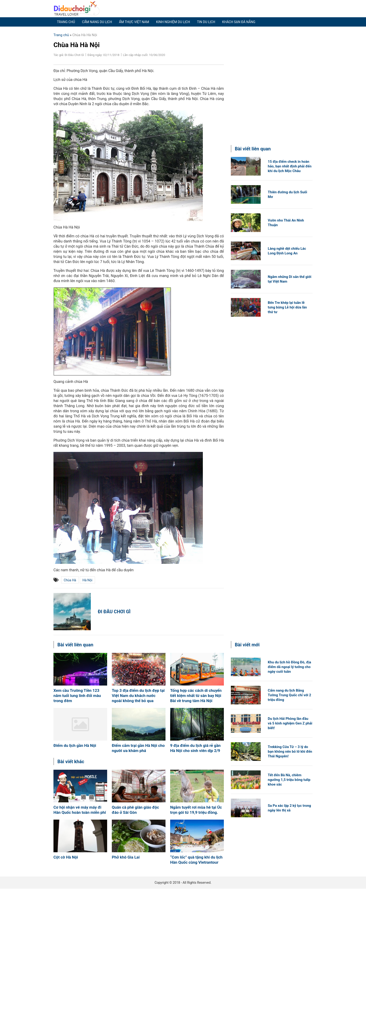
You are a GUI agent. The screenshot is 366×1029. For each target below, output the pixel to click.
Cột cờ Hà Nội (65, 857)
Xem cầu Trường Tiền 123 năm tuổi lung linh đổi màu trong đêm (77, 695)
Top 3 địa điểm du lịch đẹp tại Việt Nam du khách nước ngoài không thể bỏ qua (138, 695)
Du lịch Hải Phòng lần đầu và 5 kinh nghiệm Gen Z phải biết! (290, 723)
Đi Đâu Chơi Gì (114, 611)
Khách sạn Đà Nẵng (238, 22)
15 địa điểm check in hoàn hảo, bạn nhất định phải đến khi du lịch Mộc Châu (289, 166)
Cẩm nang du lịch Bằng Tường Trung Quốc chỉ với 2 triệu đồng (289, 695)
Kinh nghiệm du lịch (173, 22)
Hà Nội (87, 580)
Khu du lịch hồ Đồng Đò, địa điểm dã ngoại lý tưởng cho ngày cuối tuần (289, 667)
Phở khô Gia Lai (126, 857)
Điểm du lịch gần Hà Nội (74, 745)
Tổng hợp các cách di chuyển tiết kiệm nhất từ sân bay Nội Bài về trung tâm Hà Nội (196, 695)
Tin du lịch (206, 22)
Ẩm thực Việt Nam (134, 22)
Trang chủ (66, 22)
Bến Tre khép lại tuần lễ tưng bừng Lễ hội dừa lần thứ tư (287, 307)
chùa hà (70, 580)
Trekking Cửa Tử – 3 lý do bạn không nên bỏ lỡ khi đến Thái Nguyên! (290, 751)
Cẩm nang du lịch (97, 22)
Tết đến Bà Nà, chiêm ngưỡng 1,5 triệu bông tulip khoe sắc (289, 779)
